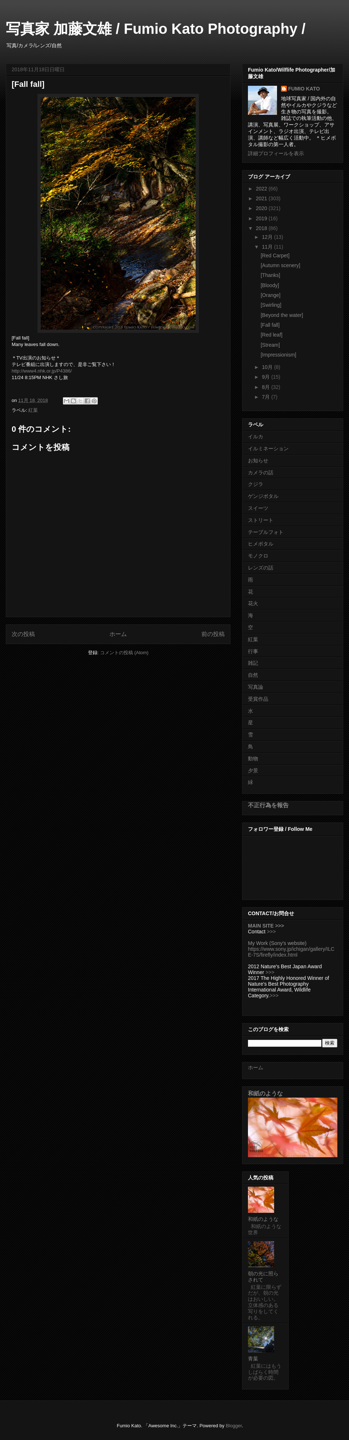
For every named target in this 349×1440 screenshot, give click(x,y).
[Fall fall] (270, 325)
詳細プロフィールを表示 (276, 153)
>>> (271, 931)
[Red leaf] (271, 335)
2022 (262, 189)
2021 (262, 198)
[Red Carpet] (275, 255)
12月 (268, 237)
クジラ (255, 484)
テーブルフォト (266, 532)
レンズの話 (260, 568)
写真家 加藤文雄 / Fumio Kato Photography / (155, 29)
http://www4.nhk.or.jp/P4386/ (42, 371)
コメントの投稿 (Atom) (124, 652)
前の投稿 (213, 634)
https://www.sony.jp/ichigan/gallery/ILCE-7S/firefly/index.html (291, 952)
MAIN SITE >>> (266, 926)
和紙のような (265, 1093)
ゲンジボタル (263, 496)
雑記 (253, 663)
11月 (268, 247)
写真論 (255, 687)
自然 (253, 675)
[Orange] (270, 295)
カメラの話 (260, 472)
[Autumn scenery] (280, 265)
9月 (266, 377)
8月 (266, 387)
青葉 (253, 1358)
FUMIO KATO (304, 89)
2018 (262, 228)
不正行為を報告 (268, 805)
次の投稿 (23, 634)
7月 (266, 397)
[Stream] (270, 345)
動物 (253, 758)
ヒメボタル (260, 544)
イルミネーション (268, 448)
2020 (262, 208)
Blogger (234, 1425)
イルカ (255, 436)
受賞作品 (258, 699)
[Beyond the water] (282, 315)
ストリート (260, 520)
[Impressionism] (278, 355)
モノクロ (258, 556)
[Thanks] (270, 275)
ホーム (118, 634)
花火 (253, 603)
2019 (262, 218)
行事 (253, 651)
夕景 (253, 770)
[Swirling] (271, 305)
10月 (268, 367)
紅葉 (33, 410)
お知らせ (258, 460)
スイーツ (258, 508)
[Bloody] (270, 285)
